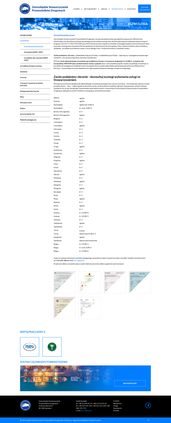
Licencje (23, 77)
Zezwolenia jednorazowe (33, 46)
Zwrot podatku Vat (27, 114)
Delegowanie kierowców (29, 91)
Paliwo (22, 108)
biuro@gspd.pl (79, 260)
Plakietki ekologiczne (28, 120)
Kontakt (131, 9)
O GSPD (76, 9)
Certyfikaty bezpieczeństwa (31, 66)
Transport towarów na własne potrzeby (31, 84)
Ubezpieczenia (26, 103)
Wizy (22, 97)
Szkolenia (23, 72)
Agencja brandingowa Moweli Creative (87, 420)
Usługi (104, 9)
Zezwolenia (117, 9)
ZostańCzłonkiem (144, 8)
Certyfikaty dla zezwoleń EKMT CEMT (36, 59)
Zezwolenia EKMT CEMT (33, 52)
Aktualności (90, 9)
